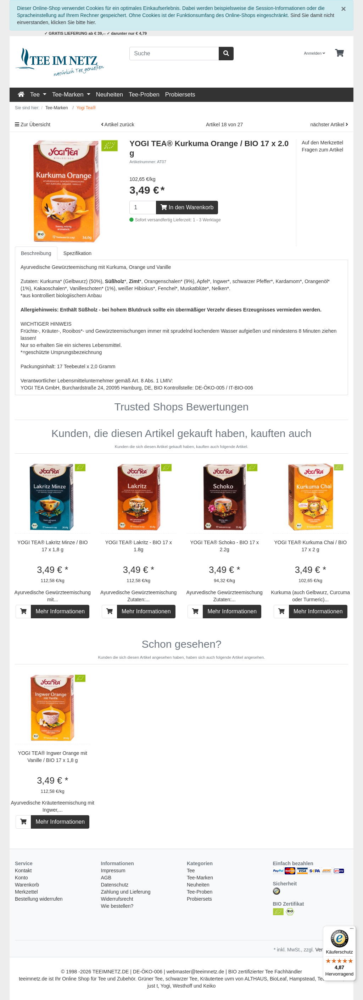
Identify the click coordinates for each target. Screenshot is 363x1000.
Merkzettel (26, 892)
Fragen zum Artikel (322, 150)
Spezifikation (77, 253)
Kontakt (23, 870)
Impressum (113, 870)
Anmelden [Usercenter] (314, 53)
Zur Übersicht (32, 124)
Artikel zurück (117, 124)
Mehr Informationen (60, 611)
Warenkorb (27, 885)
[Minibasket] (339, 53)
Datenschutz (115, 885)
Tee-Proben (144, 94)
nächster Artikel (329, 124)
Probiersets (180, 94)
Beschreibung (36, 253)
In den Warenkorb (187, 207)
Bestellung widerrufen (39, 899)
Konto (21, 877)
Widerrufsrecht (117, 899)
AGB (106, 877)
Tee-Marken (68, 94)
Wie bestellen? (117, 906)
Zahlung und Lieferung (126, 892)
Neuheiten (109, 94)
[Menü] (351, 930)
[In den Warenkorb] (23, 611)
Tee (35, 94)
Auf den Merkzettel (322, 142)
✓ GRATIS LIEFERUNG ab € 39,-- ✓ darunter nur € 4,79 (95, 33)
